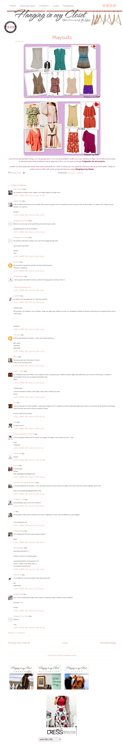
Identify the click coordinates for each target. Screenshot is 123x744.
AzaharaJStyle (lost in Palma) (23, 434)
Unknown (17, 335)
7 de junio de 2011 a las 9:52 (28, 589)
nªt (14, 511)
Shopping (80, 173)
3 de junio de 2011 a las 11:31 (28, 290)
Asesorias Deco (27, 6)
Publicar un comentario (16, 633)
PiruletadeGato (18, 276)
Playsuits (62, 37)
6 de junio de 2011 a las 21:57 (29, 569)
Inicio (65, 643)
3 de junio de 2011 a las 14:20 (29, 383)
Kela (15, 422)
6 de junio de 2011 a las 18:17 (29, 542)
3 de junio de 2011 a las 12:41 (28, 329)
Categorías (68, 6)
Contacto (44, 6)
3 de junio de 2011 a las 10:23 (29, 215)
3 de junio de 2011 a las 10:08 (29, 195)
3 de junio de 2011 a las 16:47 (29, 416)
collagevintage (18, 531)
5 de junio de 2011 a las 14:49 (29, 477)
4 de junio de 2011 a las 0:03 (28, 448)
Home (13, 6)
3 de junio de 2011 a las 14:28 (29, 397)
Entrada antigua (108, 643)
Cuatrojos (16, 296)
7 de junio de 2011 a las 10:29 (29, 628)
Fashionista (17, 453)
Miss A (15, 357)
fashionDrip (17, 575)
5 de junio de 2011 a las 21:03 (29, 494)
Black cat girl (18, 189)
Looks (56, 6)
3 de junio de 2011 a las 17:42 (29, 428)
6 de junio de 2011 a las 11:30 (29, 525)
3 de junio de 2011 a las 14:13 (28, 366)
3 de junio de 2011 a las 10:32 (29, 232)
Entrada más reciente (19, 643)
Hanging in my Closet (21, 220)
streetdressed (18, 594)
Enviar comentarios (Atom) (67, 655)
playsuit (71, 173)
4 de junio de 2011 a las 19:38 (29, 460)
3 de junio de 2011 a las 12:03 (29, 302)
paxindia (16, 262)
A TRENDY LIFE (19, 499)
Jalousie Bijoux (18, 548)
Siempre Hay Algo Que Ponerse (24, 482)
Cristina (16, 465)
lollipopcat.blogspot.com (22, 287)
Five (14, 402)
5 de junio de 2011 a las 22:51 (28, 506)
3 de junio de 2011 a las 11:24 (28, 271)
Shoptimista (17, 201)
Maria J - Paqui (18, 371)
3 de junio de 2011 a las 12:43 (29, 351)
